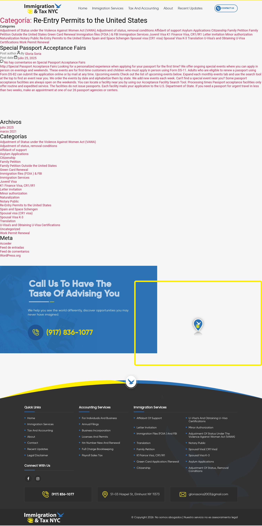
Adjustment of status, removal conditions (125, 30)
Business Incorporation (96, 430)
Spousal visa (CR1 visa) (146, 38)
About (167, 8)
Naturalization (9, 38)
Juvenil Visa (157, 34)
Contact (32, 443)
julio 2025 (7, 127)
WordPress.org (10, 255)
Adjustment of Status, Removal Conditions (208, 470)
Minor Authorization (201, 427)
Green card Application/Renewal (158, 462)
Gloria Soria (33, 53)
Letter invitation (214, 34)
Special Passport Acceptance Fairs (43, 47)
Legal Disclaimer (37, 455)
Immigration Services (107, 8)
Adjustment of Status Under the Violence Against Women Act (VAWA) (212, 435)
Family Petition (237, 30)
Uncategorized (10, 229)
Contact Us (224, 8)
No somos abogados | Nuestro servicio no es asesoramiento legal (196, 517)
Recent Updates (189, 8)
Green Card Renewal (61, 34)
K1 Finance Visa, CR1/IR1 (184, 34)
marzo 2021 (8, 131)
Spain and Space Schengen (111, 38)
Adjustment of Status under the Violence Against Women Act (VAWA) (48, 30)
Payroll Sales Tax (92, 455)
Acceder (5, 243)
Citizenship (219, 30)
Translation (195, 38)
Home (82, 8)
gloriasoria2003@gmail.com (204, 495)
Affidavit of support (168, 30)
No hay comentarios (44, 62)
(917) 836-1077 (58, 495)
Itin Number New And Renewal (101, 443)
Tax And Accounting (143, 8)
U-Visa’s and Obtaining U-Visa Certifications (30, 225)
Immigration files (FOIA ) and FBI (157, 434)
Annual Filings (90, 424)
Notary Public (29, 38)
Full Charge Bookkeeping (97, 449)
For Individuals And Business (99, 418)
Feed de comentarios (14, 251)
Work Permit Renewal (34, 42)
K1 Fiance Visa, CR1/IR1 (151, 455)
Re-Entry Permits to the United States (65, 38)
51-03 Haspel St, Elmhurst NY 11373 (131, 495)
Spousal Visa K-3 (175, 38)
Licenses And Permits (95, 437)
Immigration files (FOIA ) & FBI (97, 34)
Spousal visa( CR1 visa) (203, 449)
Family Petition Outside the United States (28, 166)
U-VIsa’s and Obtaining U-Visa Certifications (208, 420)
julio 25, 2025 (27, 58)
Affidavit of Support (149, 418)
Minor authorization (238, 34)
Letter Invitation (147, 427)
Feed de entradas (12, 247)
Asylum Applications (196, 30)
